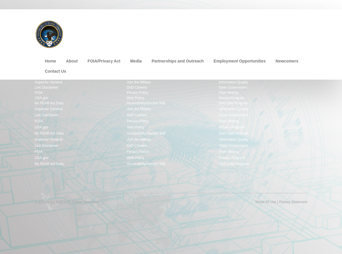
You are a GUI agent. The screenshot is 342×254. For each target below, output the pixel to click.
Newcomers (287, 61)
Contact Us (55, 71)
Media (136, 61)
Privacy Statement (293, 202)
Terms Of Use (265, 202)
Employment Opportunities (239, 61)
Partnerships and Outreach (178, 61)
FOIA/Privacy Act (104, 61)
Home (50, 61)
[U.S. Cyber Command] (49, 34)
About (71, 61)
